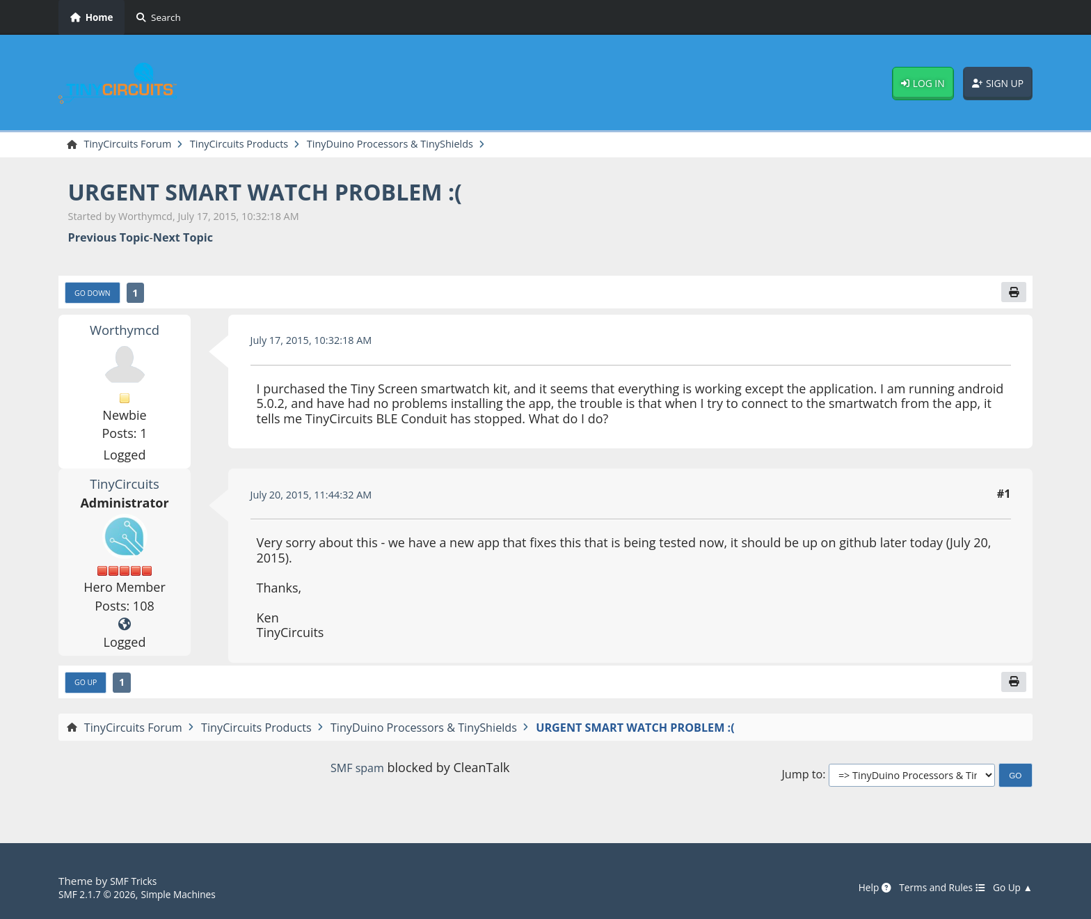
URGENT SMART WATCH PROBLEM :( (289, 193)
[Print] (1012, 295)
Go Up (88, 687)
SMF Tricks (136, 881)
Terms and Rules (932, 887)
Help (859, 887)
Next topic (183, 239)
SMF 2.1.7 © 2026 (101, 894)
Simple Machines (192, 894)
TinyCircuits (124, 487)
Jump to (801, 781)
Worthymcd (125, 333)
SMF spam (357, 773)
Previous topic (109, 239)
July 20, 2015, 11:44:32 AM (318, 498)
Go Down (96, 295)
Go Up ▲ (1010, 887)
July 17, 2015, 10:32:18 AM (318, 344)
